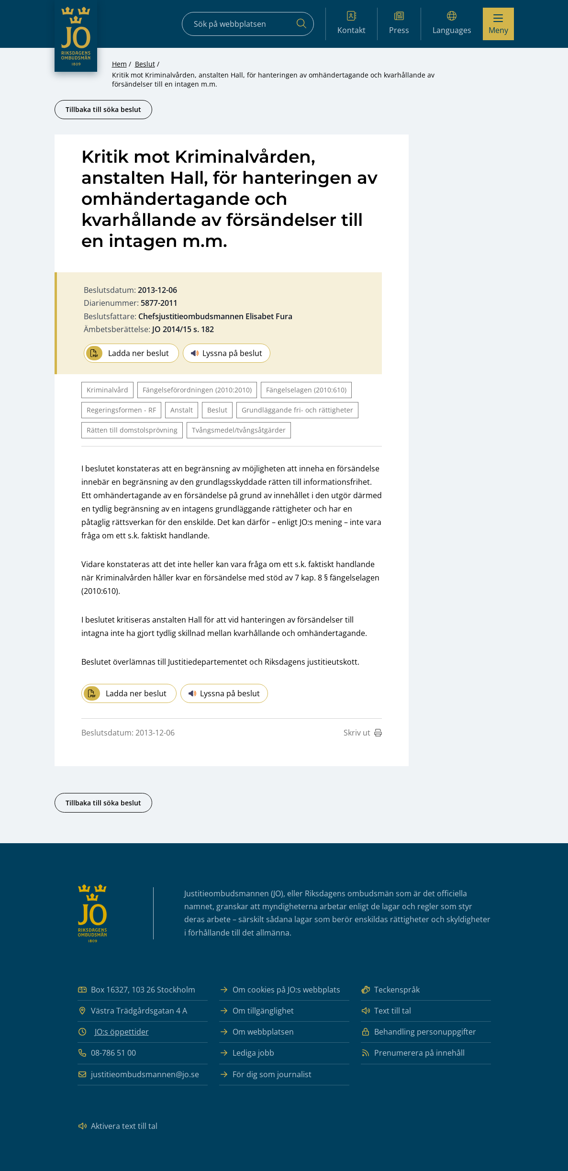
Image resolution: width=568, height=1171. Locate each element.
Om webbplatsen (256, 1032)
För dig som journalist (265, 1074)
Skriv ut (363, 732)
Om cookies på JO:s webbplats (279, 989)
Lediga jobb (246, 1053)
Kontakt (351, 23)
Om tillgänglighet (256, 1010)
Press (399, 23)
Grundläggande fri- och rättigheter (297, 409)
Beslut (145, 63)
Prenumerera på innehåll (413, 1053)
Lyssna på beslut (226, 353)
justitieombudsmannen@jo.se (138, 1074)
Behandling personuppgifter (418, 1032)
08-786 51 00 (107, 1053)
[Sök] (301, 24)
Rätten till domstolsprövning (132, 430)
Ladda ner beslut (127, 353)
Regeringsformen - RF (121, 409)
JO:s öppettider (122, 1031)
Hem (119, 63)
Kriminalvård (107, 389)
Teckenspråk (390, 989)
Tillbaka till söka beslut (103, 109)
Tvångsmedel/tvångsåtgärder (239, 430)
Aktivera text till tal (117, 1126)
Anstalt (181, 409)
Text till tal (386, 1010)
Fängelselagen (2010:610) (306, 389)
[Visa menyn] (498, 24)
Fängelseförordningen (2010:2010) (197, 389)
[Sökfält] (248, 24)
